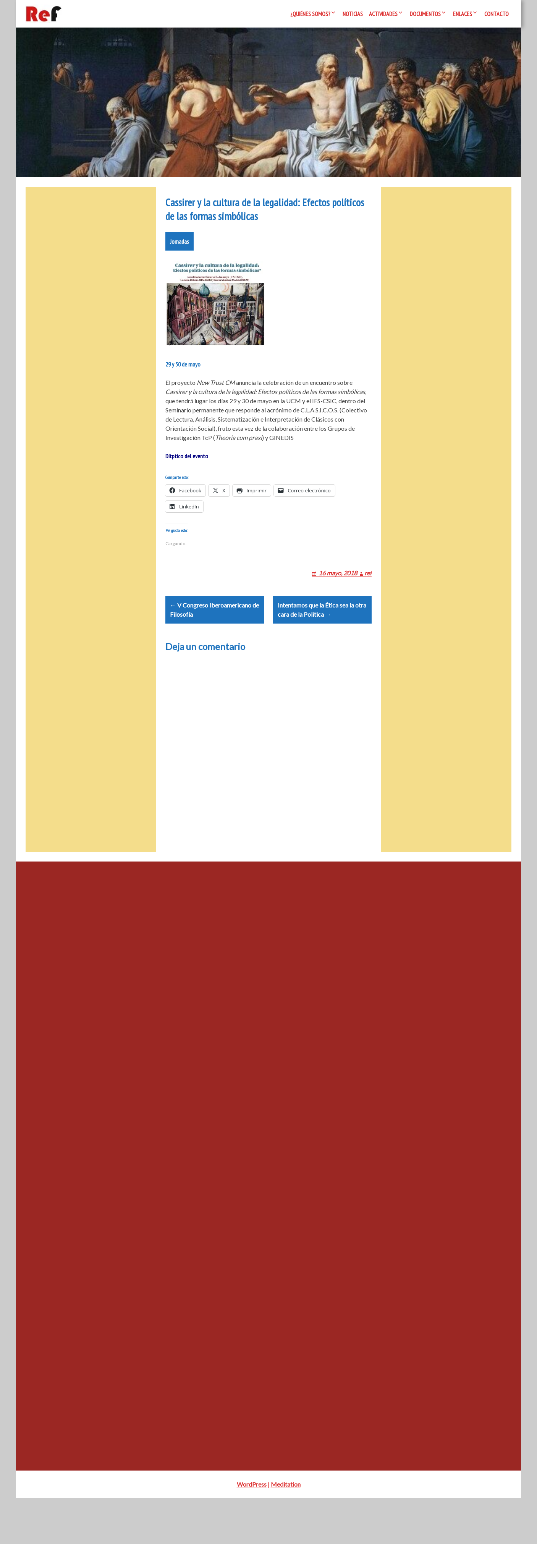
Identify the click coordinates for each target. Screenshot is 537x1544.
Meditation (286, 1530)
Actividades (383, 14)
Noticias (353, 14)
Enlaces (462, 14)
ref (368, 609)
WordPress (252, 1530)
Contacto (496, 14)
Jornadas (179, 269)
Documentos (425, 14)
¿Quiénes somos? (310, 14)
